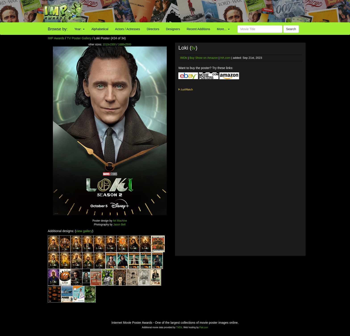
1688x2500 (124, 44)
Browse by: (58, 29)
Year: (79, 29)
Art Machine (120, 220)
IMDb (183, 57)
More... (223, 29)
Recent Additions (198, 29)
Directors (153, 29)
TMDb (179, 327)
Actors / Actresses (127, 29)
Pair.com (203, 327)
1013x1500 (109, 44)
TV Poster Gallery (79, 38)
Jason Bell (119, 224)
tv (194, 48)
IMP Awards (56, 38)
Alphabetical (99, 29)
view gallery (84, 231)
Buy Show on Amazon (204, 57)
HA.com (225, 57)
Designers (173, 29)
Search (291, 29)
